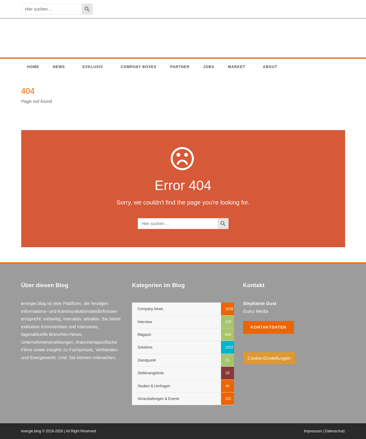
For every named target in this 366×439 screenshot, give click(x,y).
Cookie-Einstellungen (269, 358)
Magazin (144, 335)
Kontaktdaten (268, 327)
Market (236, 67)
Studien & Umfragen (153, 386)
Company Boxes (139, 67)
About (270, 67)
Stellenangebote (150, 373)
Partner (180, 67)
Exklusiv (93, 67)
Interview (144, 322)
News (59, 67)
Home (33, 67)
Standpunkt (146, 360)
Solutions (144, 347)
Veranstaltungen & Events (158, 399)
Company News (150, 309)
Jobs (208, 67)
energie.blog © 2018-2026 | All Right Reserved (58, 431)
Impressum (313, 431)
